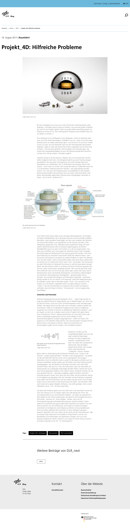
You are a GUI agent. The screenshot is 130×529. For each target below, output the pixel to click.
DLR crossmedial (66, 433)
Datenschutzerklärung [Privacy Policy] (88, 493)
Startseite (4, 28)
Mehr (41, 461)
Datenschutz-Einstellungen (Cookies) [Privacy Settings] (93, 495)
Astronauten (53, 433)
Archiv (11, 28)
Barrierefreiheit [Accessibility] (86, 490)
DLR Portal (97, 4)
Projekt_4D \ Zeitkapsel (38, 433)
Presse (105, 4)
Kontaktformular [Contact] (57, 490)
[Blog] (8, 13)
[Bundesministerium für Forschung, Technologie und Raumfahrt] (90, 524)
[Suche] (126, 15)
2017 (17, 28)
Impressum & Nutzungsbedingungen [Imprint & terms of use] (93, 498)
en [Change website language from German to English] (127, 4)
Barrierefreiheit (115, 4)
